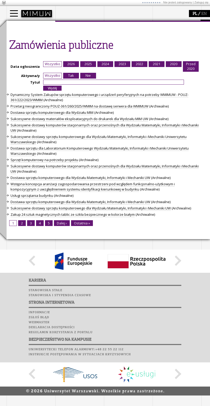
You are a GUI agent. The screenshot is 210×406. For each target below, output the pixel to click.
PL (195, 14)
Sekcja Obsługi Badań (128, 55)
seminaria (119, 41)
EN (204, 14)
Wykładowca (23, 50)
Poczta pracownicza (26, 92)
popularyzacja (173, 26)
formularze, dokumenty (80, 60)
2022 (139, 161)
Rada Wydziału (74, 45)
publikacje (119, 45)
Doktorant (21, 45)
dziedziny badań (124, 36)
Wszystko (52, 161)
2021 (156, 161)
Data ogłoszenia (25, 163)
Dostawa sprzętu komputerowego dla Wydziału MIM (52, 209)
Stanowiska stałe (45, 387)
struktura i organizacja (80, 41)
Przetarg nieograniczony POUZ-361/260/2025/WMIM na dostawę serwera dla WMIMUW (79, 203)
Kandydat (21, 36)
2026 (71, 161)
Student (19, 41)
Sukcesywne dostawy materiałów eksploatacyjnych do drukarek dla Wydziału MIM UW (79, 216)
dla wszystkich (170, 55)
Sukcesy (14, 112)
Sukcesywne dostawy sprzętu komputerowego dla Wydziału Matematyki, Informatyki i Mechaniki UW (91, 305)
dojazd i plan (72, 36)
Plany (30, 77)
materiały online (172, 41)
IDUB (114, 64)
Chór (35, 97)
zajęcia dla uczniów (174, 36)
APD (39, 72)
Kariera (16, 107)
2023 (122, 161)
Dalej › (62, 320)
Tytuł (35, 179)
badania (116, 26)
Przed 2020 (191, 163)
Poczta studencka (24, 87)
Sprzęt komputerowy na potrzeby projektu (44, 257)
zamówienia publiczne (80, 64)
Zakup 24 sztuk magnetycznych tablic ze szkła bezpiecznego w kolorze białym (73, 311)
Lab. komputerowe (24, 82)
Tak (71, 172)
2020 (173, 161)
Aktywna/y (30, 173)
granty (116, 50)
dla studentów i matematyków (171, 48)
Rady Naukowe (74, 50)
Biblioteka (17, 97)
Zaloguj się (201, 2)
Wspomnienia (19, 102)
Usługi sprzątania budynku (32, 292)
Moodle (14, 77)
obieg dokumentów (126, 60)
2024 (105, 161)
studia (17, 26)
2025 (88, 161)
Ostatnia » (82, 320)
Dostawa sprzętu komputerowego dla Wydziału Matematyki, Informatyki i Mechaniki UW (80, 275)
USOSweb (15, 72)
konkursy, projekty (174, 60)
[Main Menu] (14, 13)
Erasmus (20, 55)
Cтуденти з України (29, 60)
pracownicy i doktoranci (80, 55)
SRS (29, 72)
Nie (88, 172)
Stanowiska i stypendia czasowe (60, 392)
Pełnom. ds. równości (30, 64)
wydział (68, 26)
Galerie (42, 102)
